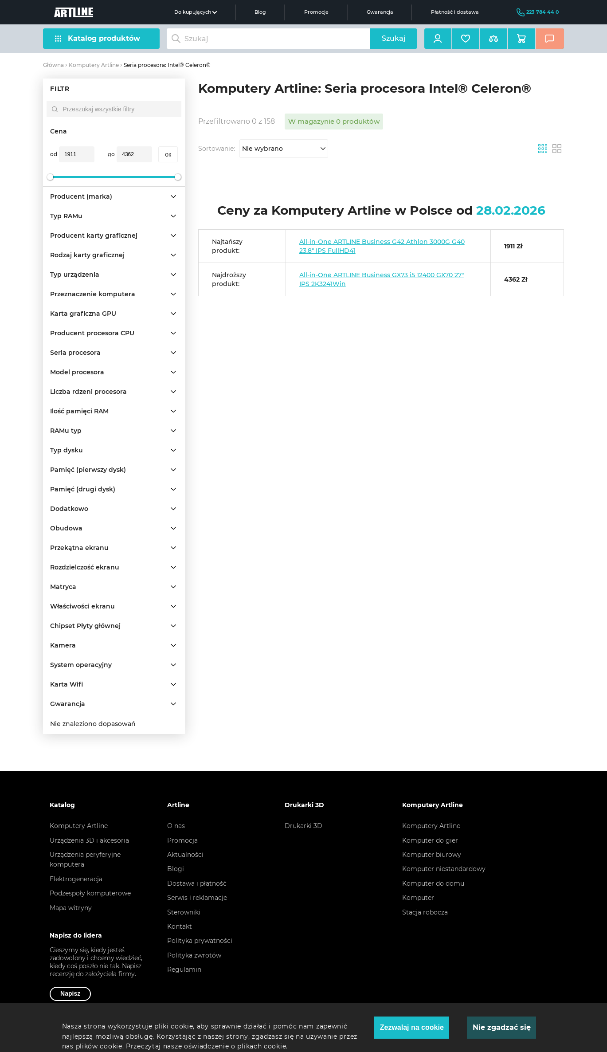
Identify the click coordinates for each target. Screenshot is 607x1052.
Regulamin (184, 969)
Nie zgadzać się (502, 1027)
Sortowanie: (216, 149)
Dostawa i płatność (197, 883)
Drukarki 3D (303, 826)
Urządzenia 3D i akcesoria (89, 840)
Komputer (418, 898)
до (111, 154)
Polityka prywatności (199, 941)
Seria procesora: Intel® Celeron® (167, 65)
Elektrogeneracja (76, 879)
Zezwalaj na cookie (412, 1027)
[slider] (50, 177)
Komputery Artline (94, 65)
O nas (176, 826)
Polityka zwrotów (194, 955)
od (53, 154)
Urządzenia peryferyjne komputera (85, 859)
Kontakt (179, 926)
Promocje (316, 12)
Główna (53, 65)
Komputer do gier (430, 840)
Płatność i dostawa (455, 12)
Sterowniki (183, 912)
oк (168, 154)
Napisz (70, 993)
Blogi (175, 869)
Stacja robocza (425, 912)
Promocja (182, 840)
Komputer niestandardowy (444, 869)
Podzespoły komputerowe (90, 893)
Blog (260, 12)
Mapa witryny (71, 908)
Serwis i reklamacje (197, 898)
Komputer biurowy (431, 855)
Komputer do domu (433, 883)
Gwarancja (380, 12)
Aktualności (185, 855)
